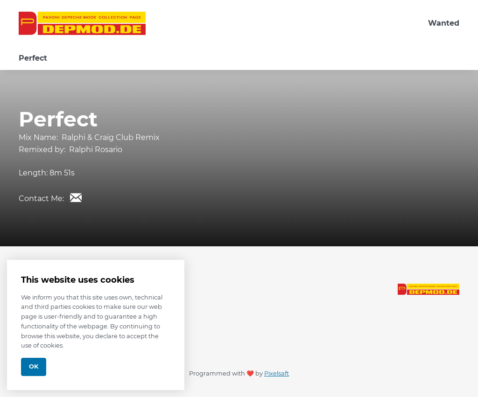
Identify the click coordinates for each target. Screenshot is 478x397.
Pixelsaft (276, 373)
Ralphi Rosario (95, 149)
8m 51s (62, 172)
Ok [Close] (33, 366)
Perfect (33, 58)
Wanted (443, 23)
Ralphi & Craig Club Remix (111, 137)
